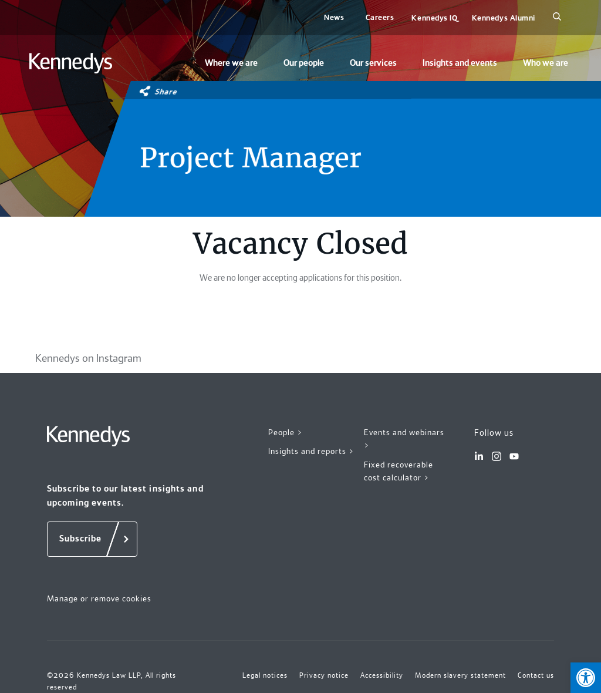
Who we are (545, 63)
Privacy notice (324, 675)
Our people (303, 63)
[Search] (557, 17)
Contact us (536, 675)
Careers (380, 17)
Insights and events (460, 63)
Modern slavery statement (460, 675)
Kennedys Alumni (503, 18)
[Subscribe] (92, 539)
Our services (373, 63)
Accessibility (381, 675)
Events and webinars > (404, 439)
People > (285, 432)
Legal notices (265, 675)
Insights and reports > (311, 451)
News (334, 17)
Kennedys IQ (434, 18)
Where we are (231, 63)
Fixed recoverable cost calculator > (398, 471)
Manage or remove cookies (99, 598)
